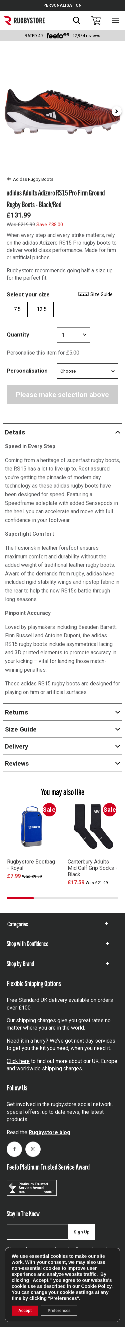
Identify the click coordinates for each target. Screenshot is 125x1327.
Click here (18, 1061)
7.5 (17, 309)
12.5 (42, 309)
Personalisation (27, 370)
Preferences (59, 1310)
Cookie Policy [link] (96, 1286)
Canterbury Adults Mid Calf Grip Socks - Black (92, 868)
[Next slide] (117, 111)
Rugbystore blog (49, 1132)
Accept (25, 1310)
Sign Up (82, 1231)
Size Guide (95, 294)
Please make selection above (62, 395)
